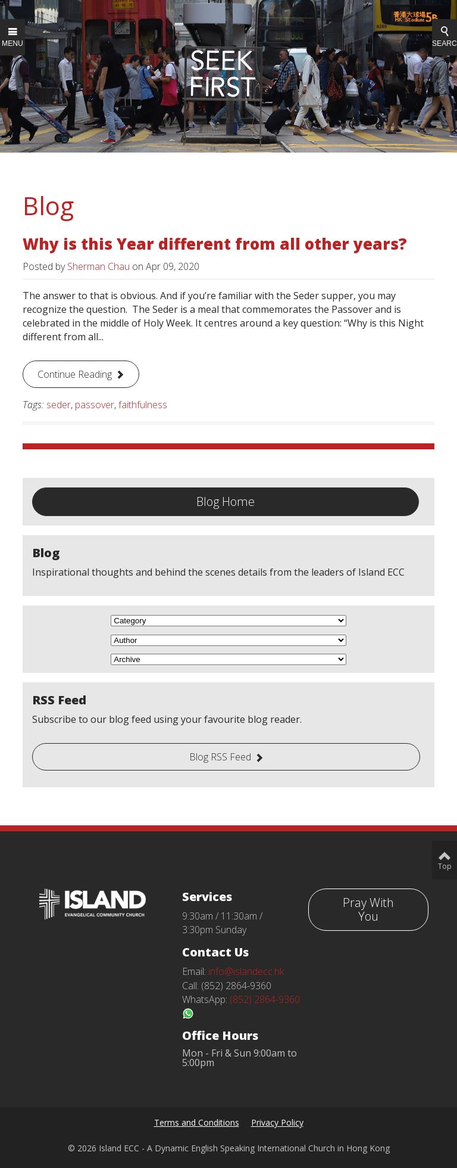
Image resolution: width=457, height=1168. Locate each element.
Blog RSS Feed (220, 756)
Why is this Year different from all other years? (215, 243)
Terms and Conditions (196, 1122)
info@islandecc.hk (246, 971)
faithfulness (142, 404)
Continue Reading (74, 374)
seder (58, 404)
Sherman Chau (98, 266)
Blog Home (225, 501)
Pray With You (368, 909)
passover (94, 404)
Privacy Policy (277, 1122)
